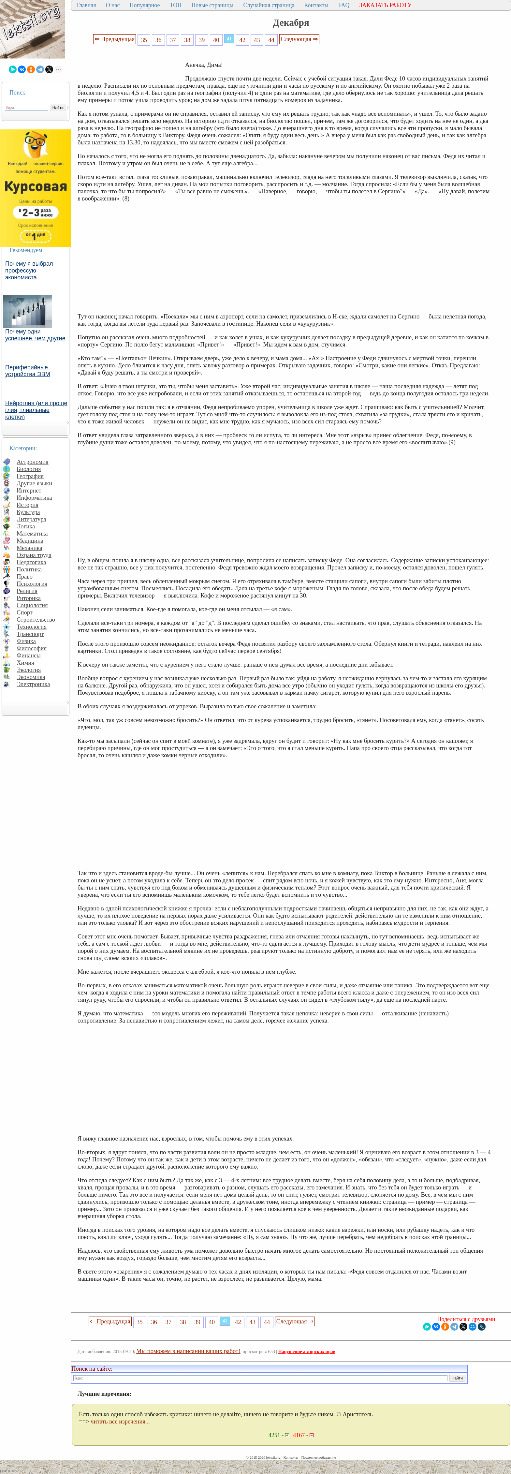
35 (144, 40)
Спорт (25, 612)
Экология (29, 669)
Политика (29, 569)
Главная (86, 5)
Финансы (29, 655)
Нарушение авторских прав (306, 1351)
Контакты (316, 5)
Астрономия (33, 461)
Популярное (145, 5)
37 (173, 40)
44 (271, 40)
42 (243, 40)
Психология (32, 583)
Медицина (30, 540)
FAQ (344, 5)
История (27, 504)
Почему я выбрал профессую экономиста (29, 270)
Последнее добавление (318, 1457)
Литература (31, 519)
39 (202, 40)
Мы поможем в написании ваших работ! (188, 1351)
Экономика (31, 676)
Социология (32, 605)
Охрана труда (34, 555)
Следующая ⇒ (299, 39)
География (30, 476)
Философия (32, 648)
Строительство (36, 619)
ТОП (176, 5)
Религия (27, 590)
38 (187, 40)
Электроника (33, 684)
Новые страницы (212, 5)
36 (158, 40)
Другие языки (34, 483)
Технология (32, 626)
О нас (113, 5)
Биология (29, 468)
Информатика (34, 497)
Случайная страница (268, 5)
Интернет (29, 490)
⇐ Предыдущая (115, 39)
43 (257, 40)
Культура (28, 512)
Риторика (29, 598)
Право (25, 576)
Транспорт (30, 633)
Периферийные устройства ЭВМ (27, 370)
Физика (26, 641)
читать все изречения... (120, 1421)
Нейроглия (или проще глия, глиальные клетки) (36, 410)
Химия (25, 662)
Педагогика (31, 562)
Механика (29, 547)
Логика (26, 526)
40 (216, 40)
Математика (32, 533)
